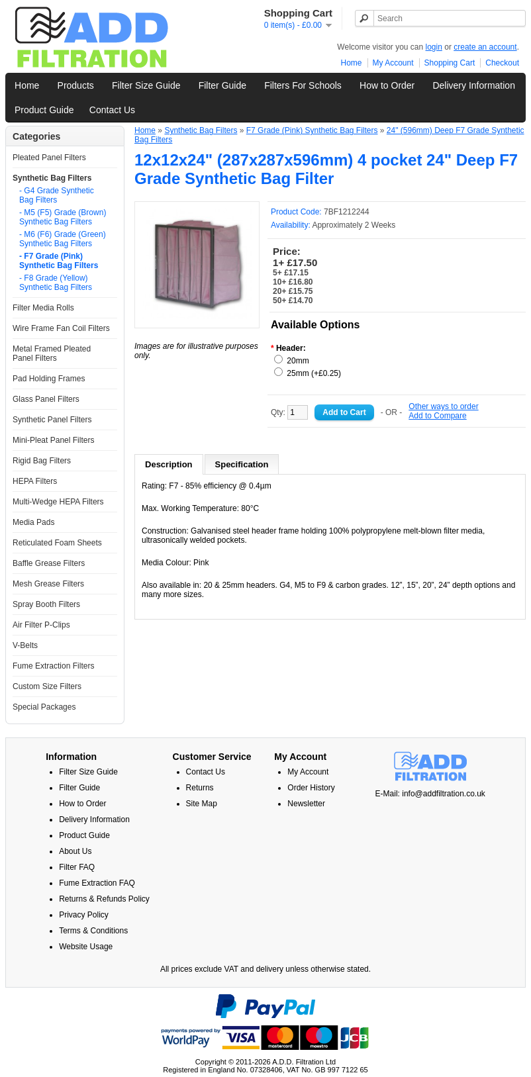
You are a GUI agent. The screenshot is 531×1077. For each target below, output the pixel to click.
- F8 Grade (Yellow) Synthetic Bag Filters (55, 282)
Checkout (502, 63)
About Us (75, 851)
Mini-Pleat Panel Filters (53, 440)
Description (169, 464)
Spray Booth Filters (46, 604)
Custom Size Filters (47, 686)
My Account (393, 63)
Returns (200, 787)
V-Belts (25, 645)
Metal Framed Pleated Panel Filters (52, 353)
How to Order (387, 85)
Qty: (289, 412)
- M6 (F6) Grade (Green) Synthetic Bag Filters (62, 239)
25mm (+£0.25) (314, 373)
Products (76, 85)
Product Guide (44, 110)
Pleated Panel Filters (49, 157)
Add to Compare (437, 415)
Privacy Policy (84, 914)
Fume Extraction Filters (53, 666)
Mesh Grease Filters (48, 583)
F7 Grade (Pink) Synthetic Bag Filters (312, 130)
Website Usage (86, 946)
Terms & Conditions (93, 930)
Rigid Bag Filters (42, 460)
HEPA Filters (35, 481)
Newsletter (306, 803)
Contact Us (112, 110)
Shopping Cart (449, 63)
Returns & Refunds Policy (104, 899)
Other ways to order (443, 406)
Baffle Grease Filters (49, 563)
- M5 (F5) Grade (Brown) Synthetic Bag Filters (62, 217)
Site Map (201, 803)
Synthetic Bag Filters (52, 178)
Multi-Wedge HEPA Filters (58, 501)
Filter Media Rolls (43, 307)
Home (351, 63)
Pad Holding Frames (49, 378)
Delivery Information (473, 85)
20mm (298, 360)
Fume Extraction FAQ (97, 883)
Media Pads (33, 522)
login (434, 47)
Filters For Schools (303, 85)
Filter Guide (222, 85)
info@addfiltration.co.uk (443, 793)
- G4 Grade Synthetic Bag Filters (56, 195)
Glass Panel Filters (46, 399)
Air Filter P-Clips (41, 625)
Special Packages (44, 707)
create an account (485, 47)
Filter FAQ (77, 867)
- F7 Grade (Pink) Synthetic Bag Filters (58, 261)
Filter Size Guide (146, 85)
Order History (310, 787)
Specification (242, 464)
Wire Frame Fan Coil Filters (61, 328)
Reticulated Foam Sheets (57, 542)
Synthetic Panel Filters (52, 419)
